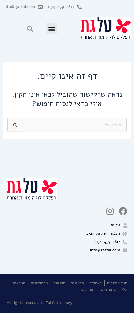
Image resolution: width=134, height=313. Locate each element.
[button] (51, 28)
